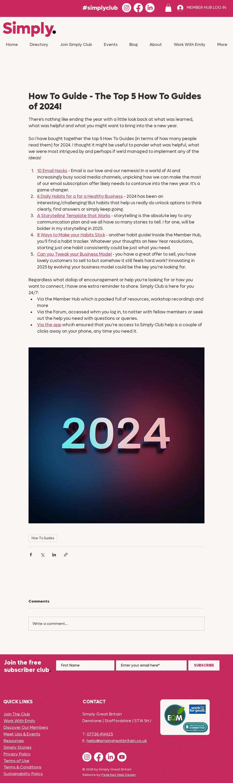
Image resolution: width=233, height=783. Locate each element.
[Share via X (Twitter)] (42, 554)
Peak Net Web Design (118, 775)
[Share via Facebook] (31, 554)
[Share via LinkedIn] (54, 554)
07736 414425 (100, 734)
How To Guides (43, 538)
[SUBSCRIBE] (203, 665)
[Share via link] (65, 554)
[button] (168, 8)
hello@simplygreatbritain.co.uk (117, 741)
